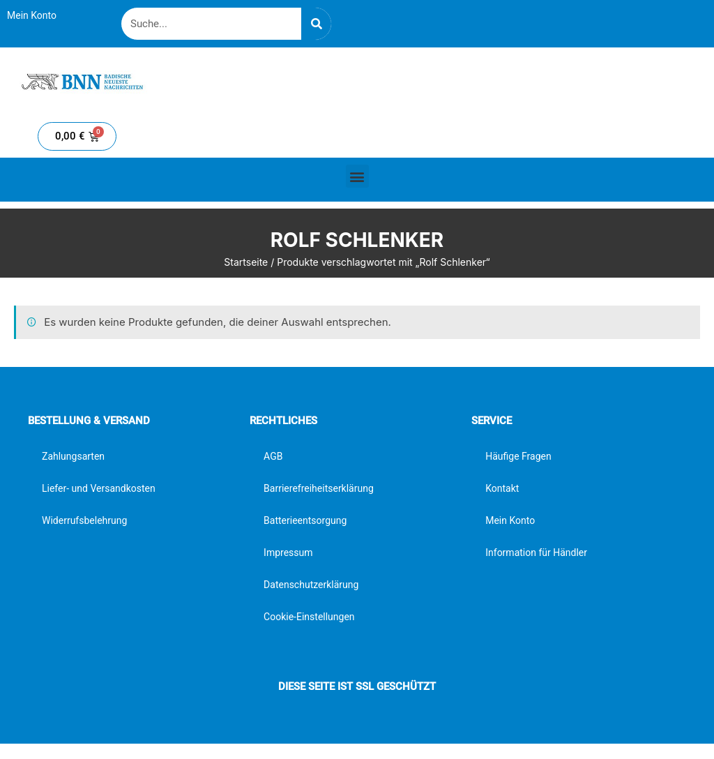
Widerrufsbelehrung (84, 520)
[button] (357, 176)
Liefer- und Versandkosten (98, 488)
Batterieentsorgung (305, 520)
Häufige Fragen (518, 456)
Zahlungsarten (73, 456)
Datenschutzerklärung (311, 584)
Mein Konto (31, 15)
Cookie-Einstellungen (309, 616)
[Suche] (316, 24)
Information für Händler (536, 552)
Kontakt (502, 488)
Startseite (246, 262)
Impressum (288, 552)
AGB (273, 456)
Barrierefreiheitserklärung (319, 488)
